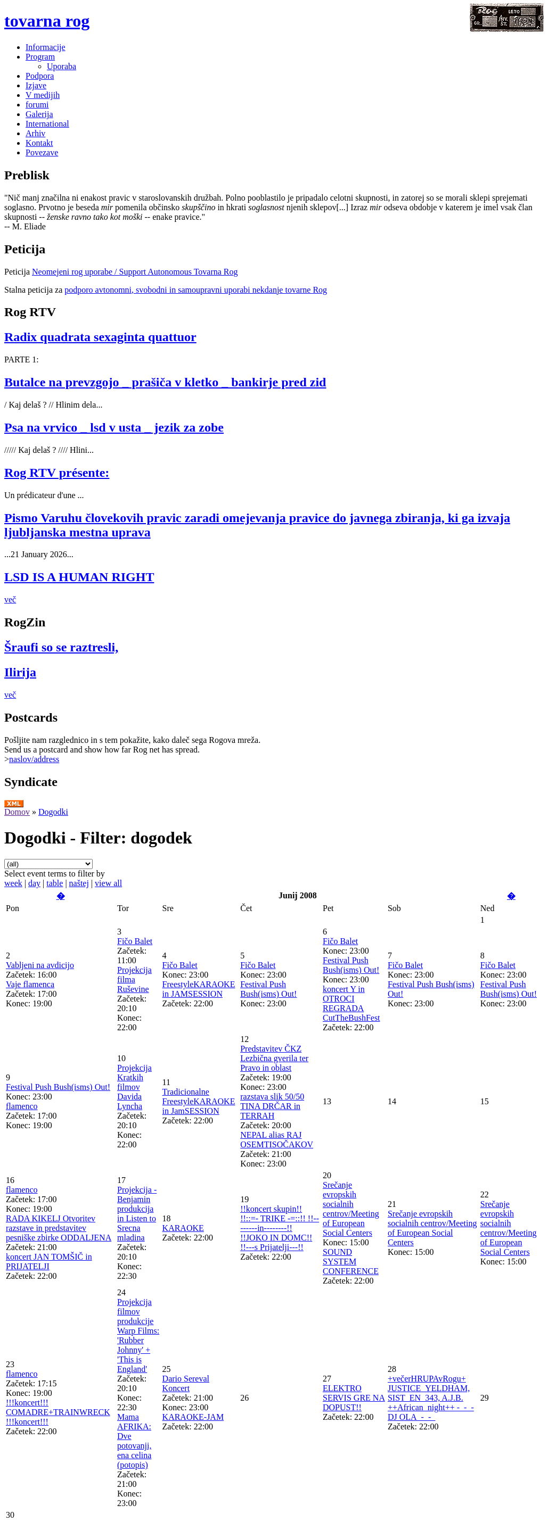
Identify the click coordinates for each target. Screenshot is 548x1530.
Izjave (36, 85)
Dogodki (53, 811)
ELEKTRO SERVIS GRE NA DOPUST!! (354, 1398)
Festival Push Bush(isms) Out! (268, 989)
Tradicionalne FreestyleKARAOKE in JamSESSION (198, 1101)
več (10, 599)
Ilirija (20, 672)
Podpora (40, 75)
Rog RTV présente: (56, 472)
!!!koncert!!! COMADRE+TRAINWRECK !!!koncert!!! (58, 1412)
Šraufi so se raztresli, (61, 647)
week (13, 883)
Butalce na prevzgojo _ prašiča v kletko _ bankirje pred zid (165, 382)
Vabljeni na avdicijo (40, 965)
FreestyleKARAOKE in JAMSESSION (198, 989)
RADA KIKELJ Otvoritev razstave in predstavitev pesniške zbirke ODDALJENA (58, 1228)
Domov (17, 811)
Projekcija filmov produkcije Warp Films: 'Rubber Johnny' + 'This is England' (138, 1335)
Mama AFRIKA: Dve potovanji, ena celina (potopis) (134, 1440)
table (54, 883)
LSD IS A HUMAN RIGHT (79, 577)
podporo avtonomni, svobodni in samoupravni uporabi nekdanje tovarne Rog (195, 289)
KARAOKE (183, 1228)
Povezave (42, 152)
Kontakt (39, 142)
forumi (37, 104)
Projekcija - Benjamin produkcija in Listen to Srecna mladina (137, 1213)
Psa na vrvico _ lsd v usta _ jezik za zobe (114, 427)
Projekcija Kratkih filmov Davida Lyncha (134, 1087)
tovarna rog (46, 20)
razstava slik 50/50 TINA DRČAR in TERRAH (272, 1106)
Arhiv (35, 133)
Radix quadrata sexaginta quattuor (100, 337)
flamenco (22, 1106)
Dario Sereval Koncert (185, 1383)
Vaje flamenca (30, 984)
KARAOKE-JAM (193, 1416)
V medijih (43, 95)
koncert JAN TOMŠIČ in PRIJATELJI (49, 1261)
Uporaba (61, 66)
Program (40, 56)
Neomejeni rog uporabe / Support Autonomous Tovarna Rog (135, 271)
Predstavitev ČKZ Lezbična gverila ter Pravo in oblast (274, 1058)
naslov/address (34, 759)
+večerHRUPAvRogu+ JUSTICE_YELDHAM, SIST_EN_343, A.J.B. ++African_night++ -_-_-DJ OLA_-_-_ (431, 1397)
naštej (79, 883)
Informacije (46, 47)
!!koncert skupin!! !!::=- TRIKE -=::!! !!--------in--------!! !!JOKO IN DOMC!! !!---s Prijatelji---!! (279, 1228)
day (34, 883)
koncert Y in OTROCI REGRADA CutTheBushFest (351, 1003)
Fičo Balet (134, 941)
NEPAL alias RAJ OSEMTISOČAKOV (276, 1139)
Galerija (39, 114)
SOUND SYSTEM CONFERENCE (351, 1261)
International (47, 123)
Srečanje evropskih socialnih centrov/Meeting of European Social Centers (351, 1208)
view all (108, 883)
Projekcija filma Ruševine (134, 979)
